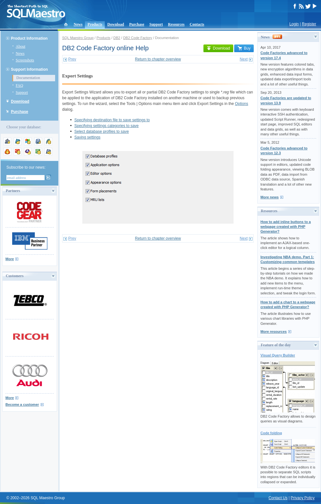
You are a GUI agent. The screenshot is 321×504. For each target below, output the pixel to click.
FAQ (19, 85)
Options (241, 103)
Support (156, 24)
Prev (72, 59)
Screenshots (25, 60)
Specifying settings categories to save (106, 126)
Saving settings (87, 137)
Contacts (197, 24)
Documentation (28, 78)
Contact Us (277, 498)
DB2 (116, 38)
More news (269, 197)
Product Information (29, 38)
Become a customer (22, 404)
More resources (273, 331)
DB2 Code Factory (137, 38)
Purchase (136, 24)
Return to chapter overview (158, 59)
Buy (244, 48)
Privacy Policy (303, 498)
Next (244, 59)
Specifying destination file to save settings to (112, 120)
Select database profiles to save (101, 131)
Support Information (29, 69)
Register (309, 24)
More (9, 259)
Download (115, 24)
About (20, 46)
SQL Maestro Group (78, 38)
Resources (176, 24)
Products (94, 24)
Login (294, 24)
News (78, 24)
